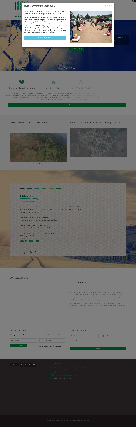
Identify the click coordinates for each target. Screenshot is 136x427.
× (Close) (107, 6)
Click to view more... (45, 38)
